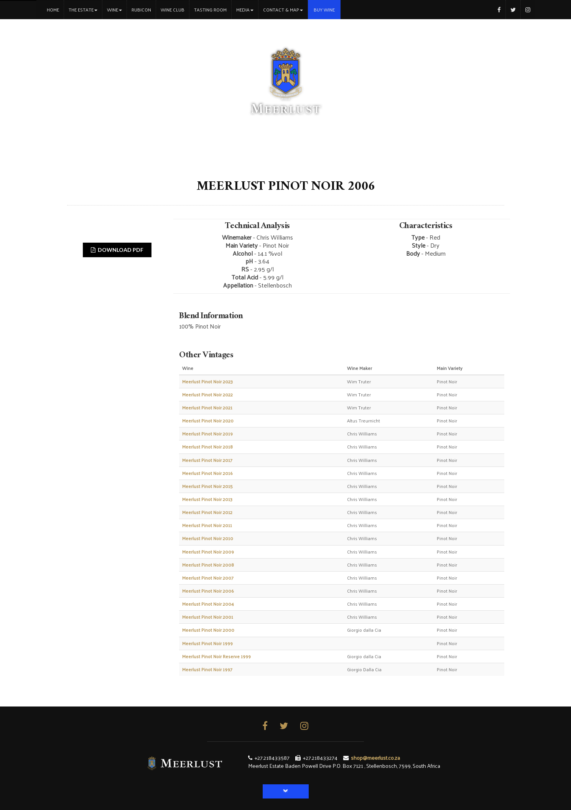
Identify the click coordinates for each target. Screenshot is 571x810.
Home (55, 9)
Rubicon (141, 9)
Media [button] (244, 9)
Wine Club (172, 9)
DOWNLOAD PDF (117, 249)
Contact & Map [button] (283, 9)
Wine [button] (114, 9)
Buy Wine (324, 9)
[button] (286, 791)
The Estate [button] (83, 9)
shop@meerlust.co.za (375, 757)
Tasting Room (210, 9)
